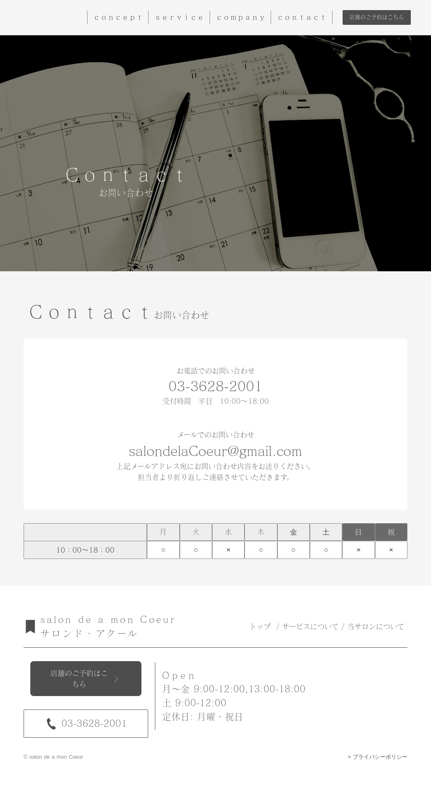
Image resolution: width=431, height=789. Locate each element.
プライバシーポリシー (380, 757)
